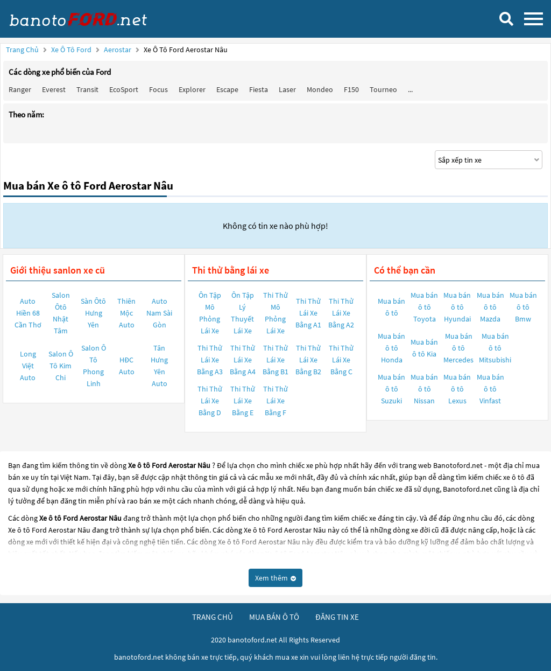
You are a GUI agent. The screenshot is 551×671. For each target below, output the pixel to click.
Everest (54, 89)
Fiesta (258, 89)
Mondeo (320, 89)
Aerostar (118, 49)
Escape (227, 89)
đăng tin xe (337, 617)
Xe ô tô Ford (71, 49)
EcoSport (123, 89)
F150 (351, 89)
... (410, 89)
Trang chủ (22, 49)
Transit (87, 89)
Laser (287, 89)
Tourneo (383, 89)
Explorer (192, 89)
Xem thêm (275, 578)
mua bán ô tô (274, 617)
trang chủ (212, 617)
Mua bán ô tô (391, 307)
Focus (158, 89)
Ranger (20, 89)
